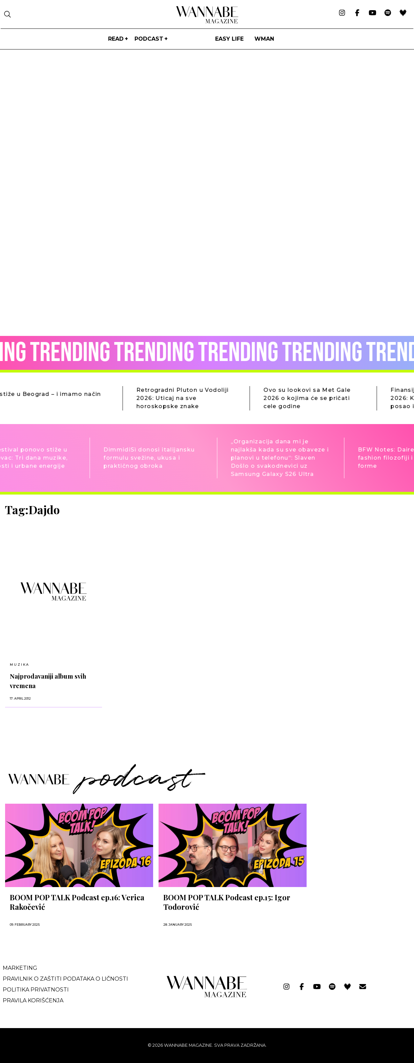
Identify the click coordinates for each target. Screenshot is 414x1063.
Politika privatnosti (36, 989)
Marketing (20, 968)
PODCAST (148, 39)
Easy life (229, 39)
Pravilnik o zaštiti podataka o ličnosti (65, 979)
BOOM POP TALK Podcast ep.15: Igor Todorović (226, 901)
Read (116, 39)
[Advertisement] (363, 550)
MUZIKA (19, 664)
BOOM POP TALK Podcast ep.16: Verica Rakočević (77, 901)
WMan (264, 39)
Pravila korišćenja (33, 1000)
